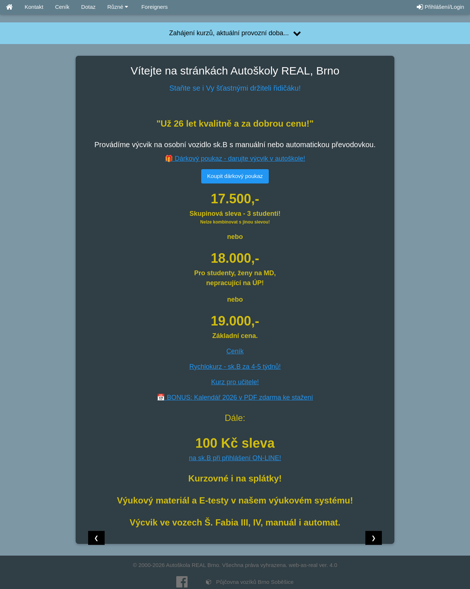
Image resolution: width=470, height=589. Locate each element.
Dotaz (88, 7)
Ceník (62, 7)
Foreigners (154, 7)
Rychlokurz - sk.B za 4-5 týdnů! (235, 366)
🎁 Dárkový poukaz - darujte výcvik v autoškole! (235, 158)
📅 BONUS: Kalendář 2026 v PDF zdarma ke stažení (235, 397)
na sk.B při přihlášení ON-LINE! (235, 458)
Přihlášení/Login (440, 7)
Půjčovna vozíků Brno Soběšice (249, 582)
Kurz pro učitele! (235, 382)
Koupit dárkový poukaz (235, 176)
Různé (117, 7)
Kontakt (34, 7)
